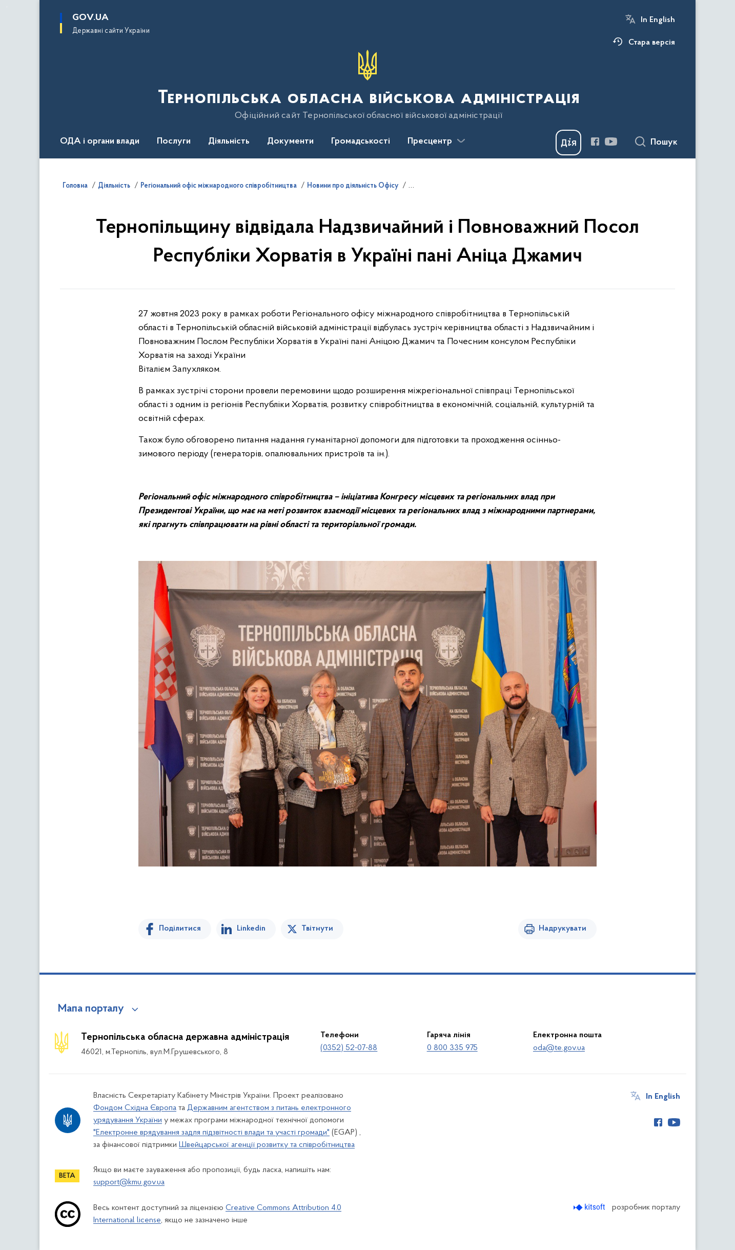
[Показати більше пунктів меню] (460, 141)
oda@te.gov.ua (559, 1048)
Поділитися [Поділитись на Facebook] (180, 928)
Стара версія (651, 42)
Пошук (664, 142)
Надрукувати (562, 928)
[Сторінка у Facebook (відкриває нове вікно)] (595, 141)
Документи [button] (290, 141)
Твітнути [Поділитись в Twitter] (317, 928)
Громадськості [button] (360, 141)
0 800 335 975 (452, 1048)
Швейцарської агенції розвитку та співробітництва (267, 1145)
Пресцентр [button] (429, 141)
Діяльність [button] (229, 141)
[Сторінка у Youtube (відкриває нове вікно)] (611, 141)
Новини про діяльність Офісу (352, 186)
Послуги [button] (174, 141)
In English (658, 20)
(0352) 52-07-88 (348, 1048)
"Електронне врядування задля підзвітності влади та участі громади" (211, 1132)
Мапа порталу (91, 1009)
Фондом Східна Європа (134, 1108)
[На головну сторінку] (367, 85)
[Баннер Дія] (568, 142)
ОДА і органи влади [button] (99, 141)
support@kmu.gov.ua (129, 1182)
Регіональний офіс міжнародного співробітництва (218, 186)
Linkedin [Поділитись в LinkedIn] (251, 928)
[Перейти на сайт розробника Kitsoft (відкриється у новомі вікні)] (590, 1207)
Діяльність (114, 186)
